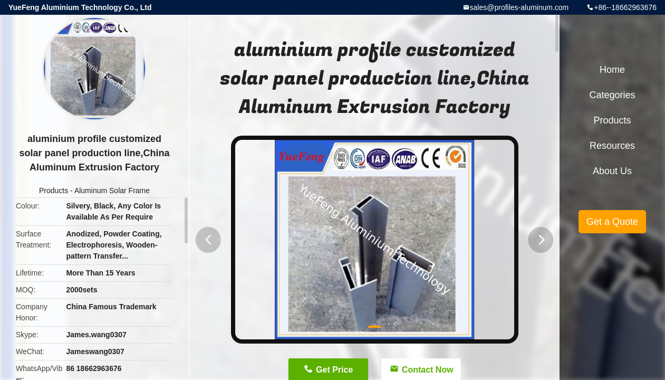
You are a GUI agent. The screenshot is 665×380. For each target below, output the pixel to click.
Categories (612, 95)
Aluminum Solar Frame (112, 190)
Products (53, 190)
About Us (612, 171)
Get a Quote (612, 221)
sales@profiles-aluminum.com (519, 7)
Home (612, 69)
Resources (612, 145)
